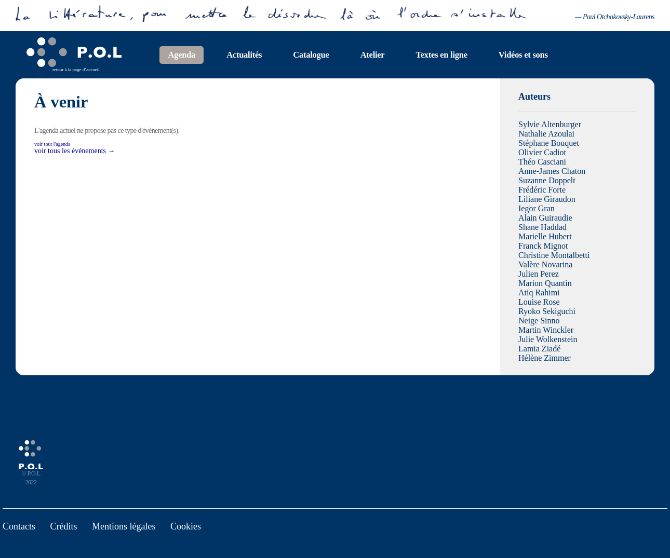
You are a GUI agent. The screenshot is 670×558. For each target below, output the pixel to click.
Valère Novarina (545, 264)
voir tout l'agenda (52, 144)
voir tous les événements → (74, 151)
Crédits (63, 526)
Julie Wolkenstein (548, 339)
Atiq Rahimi (539, 292)
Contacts (19, 526)
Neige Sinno (539, 320)
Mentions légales (123, 526)
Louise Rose (539, 301)
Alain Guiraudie (545, 217)
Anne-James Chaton (551, 171)
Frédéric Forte (542, 189)
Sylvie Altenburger (549, 124)
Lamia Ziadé (539, 348)
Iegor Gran (536, 208)
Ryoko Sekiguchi (546, 311)
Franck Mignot (543, 245)
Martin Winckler (545, 329)
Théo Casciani (542, 161)
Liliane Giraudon (546, 199)
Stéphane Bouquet (548, 143)
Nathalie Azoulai (546, 133)
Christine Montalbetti (553, 255)
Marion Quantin (545, 283)
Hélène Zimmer (544, 357)
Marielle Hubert (545, 236)
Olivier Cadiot (542, 152)
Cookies (185, 526)
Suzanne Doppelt (546, 180)
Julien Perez (538, 273)
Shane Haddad (542, 227)
